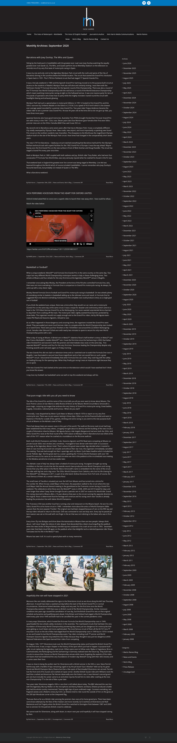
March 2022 (128, 226)
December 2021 (129, 230)
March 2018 (128, 422)
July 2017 (127, 452)
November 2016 (129, 491)
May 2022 (127, 216)
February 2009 (129, 585)
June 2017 (127, 457)
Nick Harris (31, 183)
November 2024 (129, 102)
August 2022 (128, 206)
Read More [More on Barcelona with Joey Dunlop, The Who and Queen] (109, 183)
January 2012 (128, 555)
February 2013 (129, 511)
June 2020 (127, 309)
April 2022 (127, 221)
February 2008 (129, 634)
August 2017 (128, 447)
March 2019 (128, 373)
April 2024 (127, 137)
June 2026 (127, 63)
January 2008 (128, 639)
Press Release (128, 667)
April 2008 (127, 624)
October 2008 (128, 595)
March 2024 (128, 142)
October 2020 (128, 290)
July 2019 (127, 354)
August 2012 (128, 526)
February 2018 (129, 427)
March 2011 (128, 560)
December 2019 (129, 329)
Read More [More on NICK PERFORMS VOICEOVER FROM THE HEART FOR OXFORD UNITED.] (109, 257)
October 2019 (128, 339)
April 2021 (127, 270)
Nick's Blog (68, 183)
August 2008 (128, 604)
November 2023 (129, 152)
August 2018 (128, 398)
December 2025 (129, 68)
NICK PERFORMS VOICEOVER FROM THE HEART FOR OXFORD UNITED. (59, 193)
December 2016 (129, 486)
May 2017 (127, 462)
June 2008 (127, 614)
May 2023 (127, 176)
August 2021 (128, 250)
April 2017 (127, 467)
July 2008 (127, 609)
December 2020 (129, 280)
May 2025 (127, 88)
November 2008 (129, 590)
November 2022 (129, 191)
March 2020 (128, 324)
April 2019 (127, 368)
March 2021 (128, 275)
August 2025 (128, 78)
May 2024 (127, 132)
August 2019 (128, 349)
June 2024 (127, 127)
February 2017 (129, 477)
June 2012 (127, 536)
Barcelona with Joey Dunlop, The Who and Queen (49, 57)
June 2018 (127, 408)
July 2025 (127, 83)
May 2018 (127, 413)
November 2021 (129, 235)
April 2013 (127, 506)
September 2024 (129, 112)
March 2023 (128, 186)
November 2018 (129, 383)
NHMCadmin (32, 257)
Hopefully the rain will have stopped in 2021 (47, 595)
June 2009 (127, 575)
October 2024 (128, 107)
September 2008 (129, 600)
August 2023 (128, 167)
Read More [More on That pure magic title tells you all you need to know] (109, 546)
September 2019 (129, 344)
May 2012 (127, 541)
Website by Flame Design (63, 737)
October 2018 (128, 388)
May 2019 (127, 363)
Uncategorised (57, 719)
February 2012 (129, 550)
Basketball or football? (37, 267)
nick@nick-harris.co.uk (48, 3)
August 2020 (128, 299)
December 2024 (129, 98)
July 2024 (127, 122)
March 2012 (128, 545)
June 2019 (127, 358)
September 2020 (129, 294)
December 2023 (129, 147)
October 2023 (128, 157)
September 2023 (129, 162)
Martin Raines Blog (130, 652)
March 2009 (128, 580)
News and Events (58, 183)
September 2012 (129, 521)
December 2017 (129, 437)
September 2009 (129, 570)
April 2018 (127, 417)
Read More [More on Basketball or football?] (109, 385)
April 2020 (127, 319)
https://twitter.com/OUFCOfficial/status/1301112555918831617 (52, 249)
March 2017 (128, 472)
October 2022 (128, 196)
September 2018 (129, 393)
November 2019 (129, 334)
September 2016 (129, 496)
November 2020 (129, 285)
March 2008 (128, 629)
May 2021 (127, 265)
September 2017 (129, 442)
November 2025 (129, 73)
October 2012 (128, 516)
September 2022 (129, 201)
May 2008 (127, 619)
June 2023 (127, 171)
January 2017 (128, 482)
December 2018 (129, 378)
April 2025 (127, 93)
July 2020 (127, 304)
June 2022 (127, 211)
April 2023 (127, 181)
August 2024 (128, 117)
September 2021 (129, 245)
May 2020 (127, 314)
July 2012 (127, 531)
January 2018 (128, 432)
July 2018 (127, 403)
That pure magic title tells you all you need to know (50, 395)
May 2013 (127, 501)
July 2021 (127, 255)
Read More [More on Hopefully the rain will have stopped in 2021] (109, 719)
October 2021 (128, 240)
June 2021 (127, 260)
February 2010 (129, 565)
